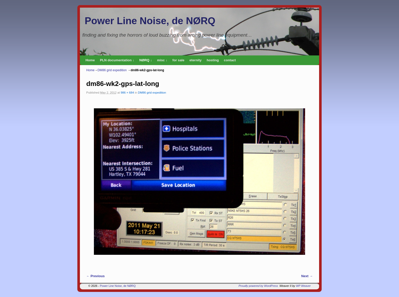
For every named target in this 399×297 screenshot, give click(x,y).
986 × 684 (127, 92)
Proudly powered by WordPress (258, 285)
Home (90, 60)
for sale (178, 60)
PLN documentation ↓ (117, 60)
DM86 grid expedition (111, 70)
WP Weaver (303, 285)
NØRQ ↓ (145, 60)
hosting (213, 60)
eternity (196, 60)
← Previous (95, 276)
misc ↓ (162, 60)
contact (230, 60)
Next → (307, 276)
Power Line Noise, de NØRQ (150, 20)
